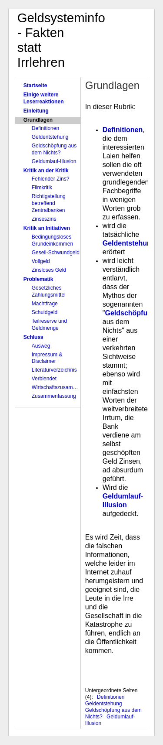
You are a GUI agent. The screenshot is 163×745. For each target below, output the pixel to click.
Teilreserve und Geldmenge (49, 324)
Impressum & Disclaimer (47, 358)
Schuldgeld (44, 312)
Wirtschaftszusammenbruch (56, 387)
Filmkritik (42, 188)
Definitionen (45, 128)
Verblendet (44, 379)
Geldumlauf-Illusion (54, 161)
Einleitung (36, 111)
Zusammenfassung (54, 396)
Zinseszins (44, 219)
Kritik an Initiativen (46, 228)
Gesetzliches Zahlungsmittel (49, 291)
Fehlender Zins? (51, 179)
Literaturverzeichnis (54, 370)
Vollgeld (41, 261)
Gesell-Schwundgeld (56, 252)
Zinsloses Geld (49, 270)
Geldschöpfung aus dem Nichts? (54, 149)
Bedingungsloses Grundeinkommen (52, 240)
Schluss (33, 337)
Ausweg (41, 346)
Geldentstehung (50, 137)
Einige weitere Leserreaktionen (43, 98)
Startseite (35, 85)
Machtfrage (45, 304)
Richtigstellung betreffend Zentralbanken (49, 203)
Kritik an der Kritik (46, 170)
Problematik (38, 279)
